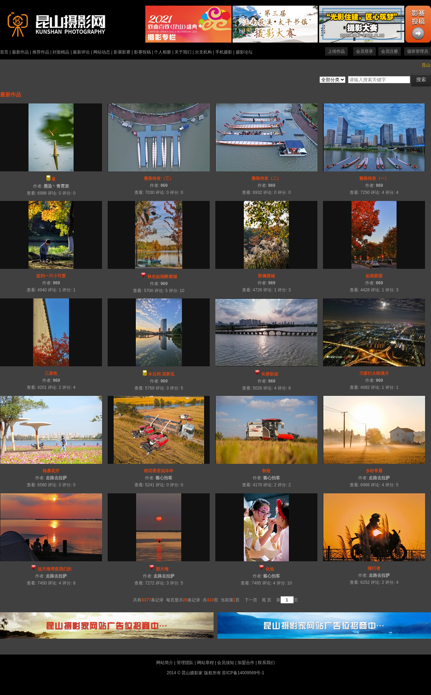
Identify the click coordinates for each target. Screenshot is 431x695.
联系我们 (266, 662)
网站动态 (101, 52)
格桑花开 (51, 470)
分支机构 (203, 52)
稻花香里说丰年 (158, 470)
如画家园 (374, 275)
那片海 (162, 569)
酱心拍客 (164, 477)
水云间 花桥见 (161, 374)
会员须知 (225, 662)
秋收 (266, 470)
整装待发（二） (266, 178)
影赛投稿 (142, 52)
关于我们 (183, 52)
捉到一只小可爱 (51, 275)
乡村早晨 (374, 470)
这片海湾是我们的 (54, 569)
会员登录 (364, 51)
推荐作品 (40, 52)
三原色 (51, 373)
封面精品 (60, 52)
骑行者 (374, 568)
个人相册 (162, 52)
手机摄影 (223, 52)
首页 (4, 52)
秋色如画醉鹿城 (162, 276)
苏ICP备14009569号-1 (243, 672)
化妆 (270, 569)
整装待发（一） (374, 178)
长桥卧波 (269, 374)
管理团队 (185, 662)
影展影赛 (122, 52)
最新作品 (20, 52)
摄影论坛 (244, 52)
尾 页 (266, 600)
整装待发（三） (158, 178)
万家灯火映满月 (374, 373)
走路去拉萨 (56, 477)
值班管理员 (417, 51)
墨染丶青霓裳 (56, 186)
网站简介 (164, 662)
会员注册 (389, 51)
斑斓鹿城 (266, 275)
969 (163, 185)
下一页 (251, 600)
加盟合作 (245, 662)
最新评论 (81, 52)
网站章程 (205, 662)
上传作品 (336, 51)
